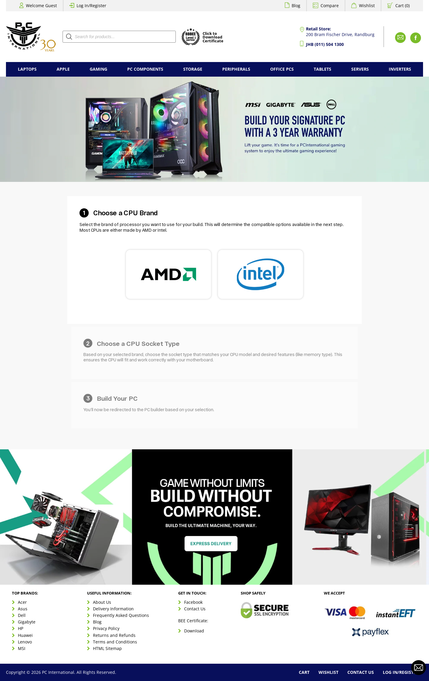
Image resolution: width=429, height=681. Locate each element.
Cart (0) (402, 5)
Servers (360, 69)
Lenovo (25, 642)
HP (20, 628)
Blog (296, 5)
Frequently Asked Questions (121, 615)
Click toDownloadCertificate (213, 37)
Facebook (193, 602)
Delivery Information (113, 609)
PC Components (145, 69)
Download (194, 631)
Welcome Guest (41, 5)
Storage (192, 69)
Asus (22, 609)
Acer (22, 602)
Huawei (25, 635)
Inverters (400, 69)
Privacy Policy (106, 628)
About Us (102, 602)
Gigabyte (26, 622)
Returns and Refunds (114, 635)
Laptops (27, 69)
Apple (63, 69)
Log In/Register (91, 5)
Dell (22, 615)
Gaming (98, 69)
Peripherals (236, 69)
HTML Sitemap (107, 648)
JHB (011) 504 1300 (325, 44)
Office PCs (282, 69)
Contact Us (195, 609)
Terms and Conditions (115, 642)
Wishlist (367, 5)
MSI (21, 648)
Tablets (322, 69)
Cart (304, 672)
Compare (330, 5)
